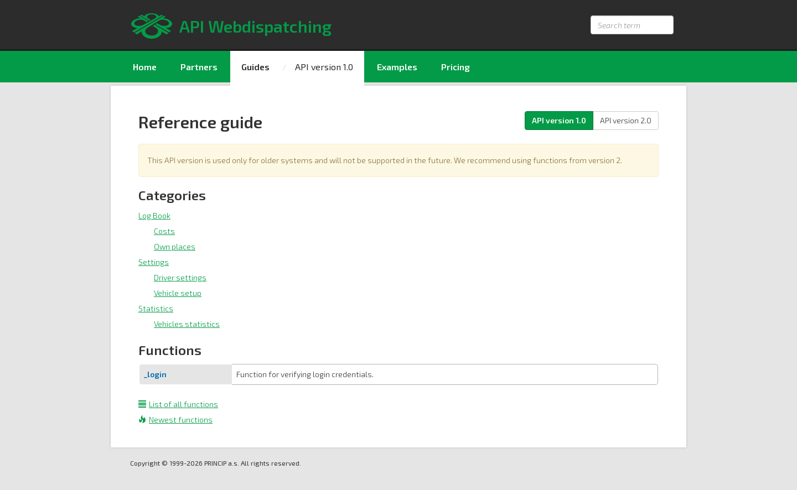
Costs (164, 231)
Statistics (155, 308)
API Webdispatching (255, 26)
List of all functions (178, 404)
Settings (153, 262)
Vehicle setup (177, 293)
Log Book (154, 215)
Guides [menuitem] (255, 66)
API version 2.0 (625, 120)
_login (155, 374)
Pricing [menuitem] (455, 66)
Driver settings (180, 277)
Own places (174, 246)
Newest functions (175, 419)
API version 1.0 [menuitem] (324, 66)
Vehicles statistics (187, 324)
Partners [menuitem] (199, 66)
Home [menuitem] (145, 66)
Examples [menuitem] (397, 66)
